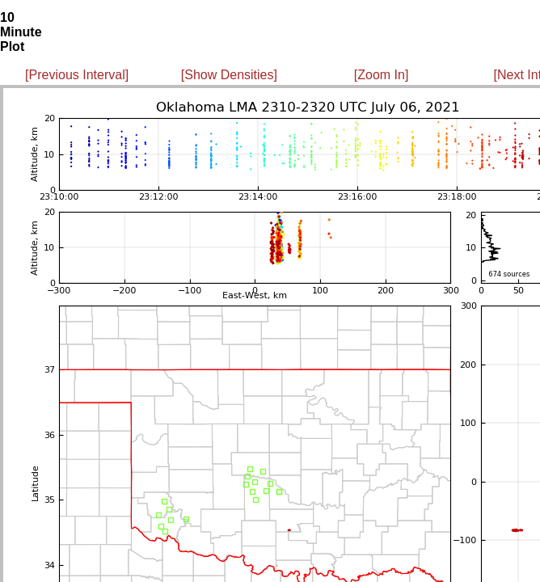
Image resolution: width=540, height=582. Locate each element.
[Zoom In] (381, 75)
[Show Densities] (229, 75)
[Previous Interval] (77, 75)
